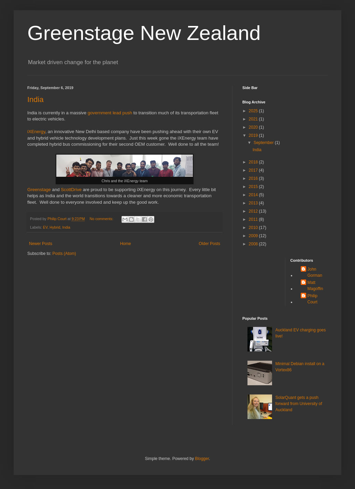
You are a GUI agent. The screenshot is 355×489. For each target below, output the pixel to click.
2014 (254, 194)
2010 (254, 227)
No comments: (101, 219)
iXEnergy (36, 131)
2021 (254, 119)
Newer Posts (40, 243)
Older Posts (209, 243)
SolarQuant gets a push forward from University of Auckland (298, 403)
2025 (254, 111)
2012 (254, 211)
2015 (254, 186)
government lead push (110, 112)
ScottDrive (71, 189)
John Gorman (315, 272)
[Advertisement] (263, 279)
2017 (254, 170)
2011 (254, 219)
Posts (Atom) (64, 253)
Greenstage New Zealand (144, 32)
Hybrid (54, 227)
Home (125, 243)
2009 (254, 235)
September (264, 142)
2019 (254, 135)
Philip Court (312, 298)
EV (45, 227)
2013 (254, 203)
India (35, 99)
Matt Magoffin (315, 285)
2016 (254, 178)
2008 (254, 244)
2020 (254, 127)
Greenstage (39, 189)
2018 (254, 162)
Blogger (202, 458)
